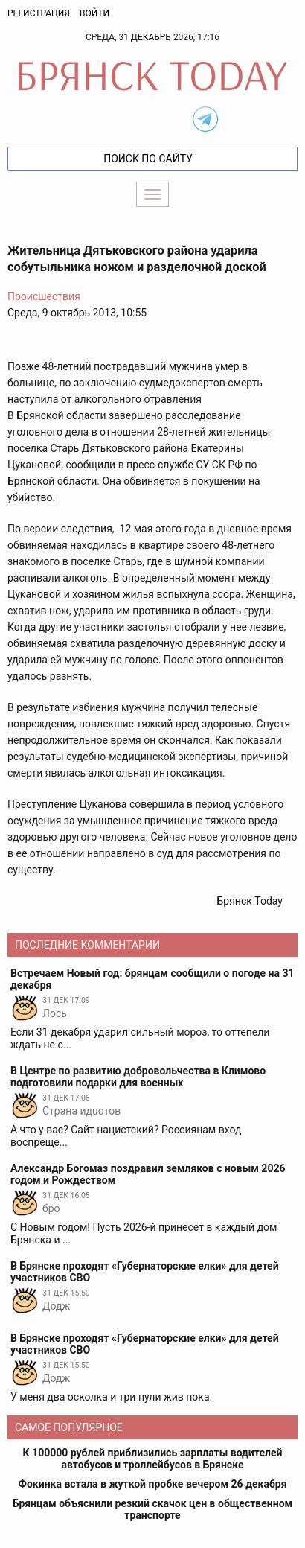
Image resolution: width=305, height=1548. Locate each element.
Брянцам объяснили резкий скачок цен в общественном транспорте (152, 1509)
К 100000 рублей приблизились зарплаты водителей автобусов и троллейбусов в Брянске (153, 1459)
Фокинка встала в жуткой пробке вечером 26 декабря (153, 1484)
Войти (94, 13)
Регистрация (38, 13)
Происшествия (43, 296)
